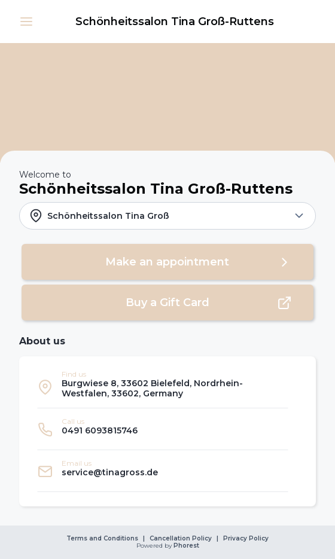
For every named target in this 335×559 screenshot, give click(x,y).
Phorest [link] (185, 545)
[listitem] (162, 387)
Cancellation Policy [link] (181, 538)
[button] (26, 21)
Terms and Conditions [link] (102, 538)
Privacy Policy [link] (246, 538)
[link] (175, 21)
